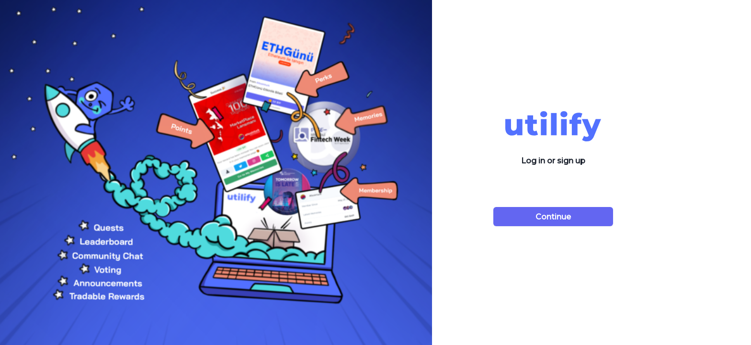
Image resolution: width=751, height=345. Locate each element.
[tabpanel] (375, 172)
